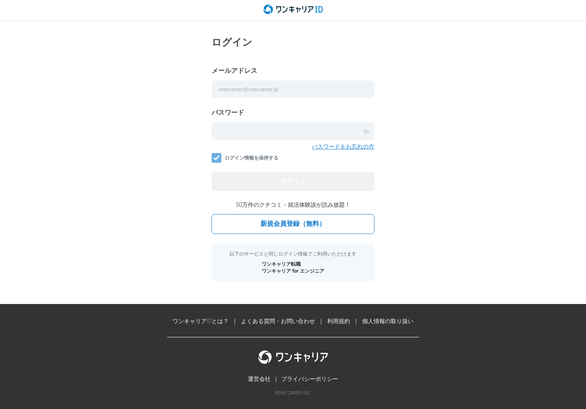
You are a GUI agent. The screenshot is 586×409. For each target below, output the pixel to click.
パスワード (228, 112)
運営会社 (259, 379)
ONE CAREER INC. (294, 393)
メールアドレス (234, 70)
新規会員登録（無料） (293, 223)
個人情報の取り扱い (387, 321)
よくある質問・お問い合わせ (278, 321)
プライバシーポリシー (309, 379)
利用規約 (338, 321)
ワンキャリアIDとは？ (201, 321)
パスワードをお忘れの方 (343, 146)
